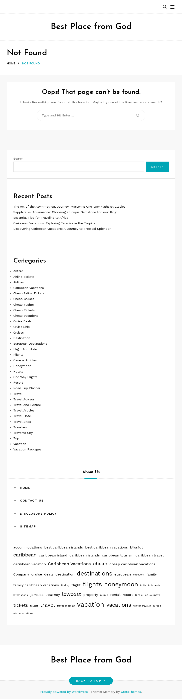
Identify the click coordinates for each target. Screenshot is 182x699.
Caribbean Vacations (28, 288)
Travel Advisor (23, 399)
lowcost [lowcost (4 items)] (71, 594)
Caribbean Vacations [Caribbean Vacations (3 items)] (69, 563)
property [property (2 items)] (90, 595)
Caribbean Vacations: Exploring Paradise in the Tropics (54, 223)
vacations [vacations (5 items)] (118, 605)
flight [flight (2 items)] (76, 585)
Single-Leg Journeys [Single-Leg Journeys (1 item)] (147, 595)
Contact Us (32, 500)
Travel (17, 394)
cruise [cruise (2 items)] (36, 574)
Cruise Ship (21, 326)
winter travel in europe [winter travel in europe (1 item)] (147, 605)
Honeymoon (22, 366)
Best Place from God (91, 27)
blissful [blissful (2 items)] (136, 547)
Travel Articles (23, 410)
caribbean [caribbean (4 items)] (25, 555)
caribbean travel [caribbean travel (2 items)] (150, 555)
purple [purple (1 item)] (104, 595)
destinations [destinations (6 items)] (94, 573)
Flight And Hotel (25, 349)
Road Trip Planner (26, 388)
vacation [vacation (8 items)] (90, 604)
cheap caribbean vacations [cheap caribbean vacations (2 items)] (132, 564)
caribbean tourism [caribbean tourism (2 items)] (117, 555)
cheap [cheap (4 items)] (100, 563)
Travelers (20, 427)
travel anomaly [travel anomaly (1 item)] (66, 605)
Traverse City (23, 432)
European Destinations (30, 343)
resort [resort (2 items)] (128, 595)
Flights (18, 354)
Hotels (18, 371)
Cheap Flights (23, 304)
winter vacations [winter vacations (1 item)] (23, 613)
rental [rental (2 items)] (115, 595)
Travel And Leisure (27, 405)
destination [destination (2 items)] (65, 574)
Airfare (18, 271)
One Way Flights (25, 377)
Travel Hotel (22, 416)
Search (18, 158)
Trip (16, 438)
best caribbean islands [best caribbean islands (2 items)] (63, 547)
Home (25, 487)
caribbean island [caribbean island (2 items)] (53, 555)
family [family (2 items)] (151, 574)
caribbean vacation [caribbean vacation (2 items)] (29, 564)
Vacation (19, 444)
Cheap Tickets (24, 310)
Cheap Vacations (25, 315)
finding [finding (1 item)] (65, 585)
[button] (164, 7)
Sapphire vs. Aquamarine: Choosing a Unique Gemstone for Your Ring (64, 212)
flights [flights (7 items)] (92, 584)
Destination (21, 338)
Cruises (18, 332)
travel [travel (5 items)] (47, 605)
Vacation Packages (27, 449)
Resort (18, 382)
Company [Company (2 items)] (21, 574)
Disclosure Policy (38, 513)
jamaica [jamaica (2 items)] (37, 595)
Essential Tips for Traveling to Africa (40, 217)
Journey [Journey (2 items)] (53, 595)
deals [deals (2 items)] (48, 574)
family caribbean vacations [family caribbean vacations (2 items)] (36, 585)
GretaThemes (131, 691)
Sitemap (28, 526)
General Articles (25, 360)
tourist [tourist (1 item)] (34, 605)
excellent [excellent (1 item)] (138, 574)
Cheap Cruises (23, 299)
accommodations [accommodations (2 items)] (27, 547)
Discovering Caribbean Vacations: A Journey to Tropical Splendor (62, 228)
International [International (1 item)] (20, 595)
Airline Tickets (23, 276)
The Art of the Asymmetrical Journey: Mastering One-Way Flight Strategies (69, 206)
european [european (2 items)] (122, 574)
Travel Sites (22, 421)
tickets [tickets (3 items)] (20, 605)
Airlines (18, 282)
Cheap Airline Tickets (28, 293)
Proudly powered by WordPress (64, 691)
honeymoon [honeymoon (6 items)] (121, 584)
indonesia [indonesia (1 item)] (154, 585)
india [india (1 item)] (143, 585)
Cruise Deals (22, 321)
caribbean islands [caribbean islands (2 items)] (85, 555)
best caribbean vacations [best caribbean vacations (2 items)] (106, 547)
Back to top (91, 680)
